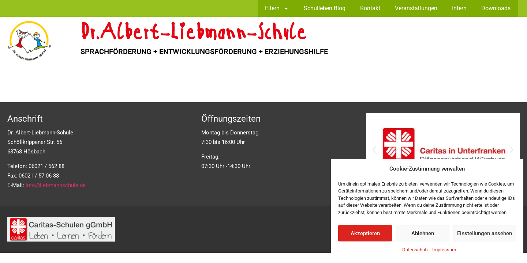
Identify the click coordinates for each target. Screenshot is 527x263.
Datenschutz (415, 249)
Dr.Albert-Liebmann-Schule (194, 34)
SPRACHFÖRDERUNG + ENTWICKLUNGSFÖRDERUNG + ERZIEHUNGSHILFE (204, 51)
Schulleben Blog (324, 8)
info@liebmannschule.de (56, 185)
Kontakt (370, 8)
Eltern (277, 8)
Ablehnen (422, 233)
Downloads (496, 8)
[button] (374, 149)
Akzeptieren (365, 233)
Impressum (444, 249)
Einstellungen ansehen (484, 233)
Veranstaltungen (416, 8)
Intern (459, 8)
